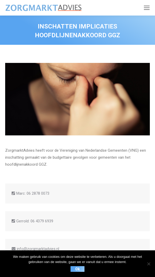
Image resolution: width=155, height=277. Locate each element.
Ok (77, 269)
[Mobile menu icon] (147, 8)
